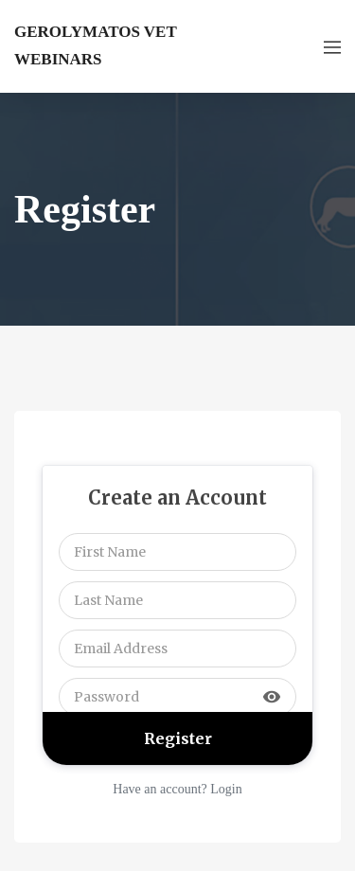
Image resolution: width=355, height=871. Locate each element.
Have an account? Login (177, 789)
